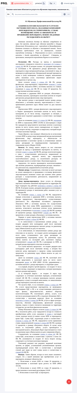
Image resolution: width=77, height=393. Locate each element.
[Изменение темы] (44, 3)
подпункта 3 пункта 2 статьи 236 (27, 300)
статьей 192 (47, 213)
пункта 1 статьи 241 (51, 285)
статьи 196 (38, 258)
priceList (38, 3)
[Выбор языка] (52, 3)
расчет (27, 262)
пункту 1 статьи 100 (29, 152)
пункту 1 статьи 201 (39, 82)
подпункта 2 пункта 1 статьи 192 (49, 186)
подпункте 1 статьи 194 (41, 210)
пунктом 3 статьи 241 (23, 321)
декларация (57, 120)
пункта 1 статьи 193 (37, 195)
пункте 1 (50, 314)
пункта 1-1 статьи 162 (40, 120)
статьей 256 (20, 352)
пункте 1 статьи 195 (32, 219)
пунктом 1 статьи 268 (41, 323)
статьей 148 (31, 242)
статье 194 (29, 89)
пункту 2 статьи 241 (52, 309)
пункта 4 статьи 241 (47, 334)
